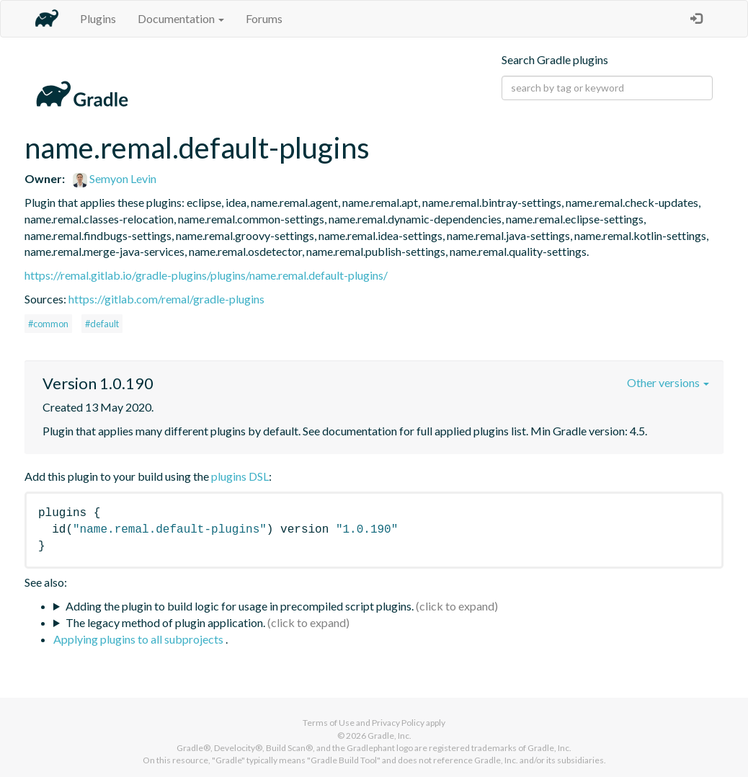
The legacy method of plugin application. (165, 622)
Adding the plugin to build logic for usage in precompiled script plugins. (240, 606)
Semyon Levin (114, 178)
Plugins (98, 18)
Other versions (668, 382)
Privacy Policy (398, 722)
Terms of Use (329, 722)
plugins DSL (240, 476)
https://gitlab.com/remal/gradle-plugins (166, 299)
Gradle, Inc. (389, 735)
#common (48, 323)
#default (102, 323)
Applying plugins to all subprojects (139, 639)
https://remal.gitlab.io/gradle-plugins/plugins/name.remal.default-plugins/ (206, 275)
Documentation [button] (181, 18)
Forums (264, 18)
